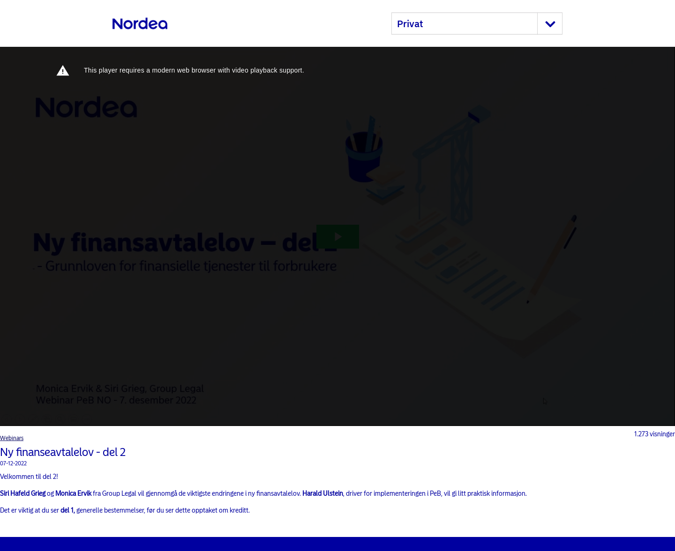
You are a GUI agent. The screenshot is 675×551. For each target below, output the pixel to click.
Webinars (11, 438)
